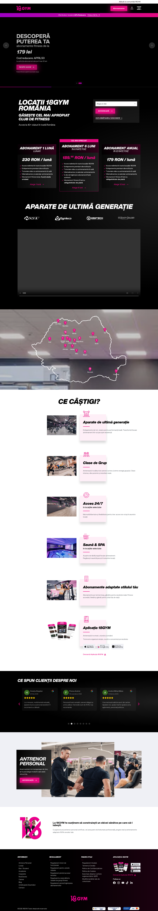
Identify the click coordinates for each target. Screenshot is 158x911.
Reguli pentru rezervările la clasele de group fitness (60, 879)
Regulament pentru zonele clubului (60, 869)
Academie (22, 871)
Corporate (22, 874)
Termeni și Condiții (88, 865)
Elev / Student (24, 868)
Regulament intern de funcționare (58, 864)
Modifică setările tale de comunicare (91, 880)
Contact (22, 887)
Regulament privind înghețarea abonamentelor (61, 884)
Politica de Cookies (89, 871)
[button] (19, 704)
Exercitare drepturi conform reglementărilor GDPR (92, 875)
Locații (21, 865)
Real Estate (23, 876)
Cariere (21, 879)
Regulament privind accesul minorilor (60, 874)
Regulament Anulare (89, 863)
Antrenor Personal (25, 863)
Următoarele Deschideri (27, 885)
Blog (20, 882)
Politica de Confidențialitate (92, 868)
